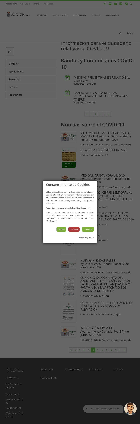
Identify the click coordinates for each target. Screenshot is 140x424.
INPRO (91, 238)
